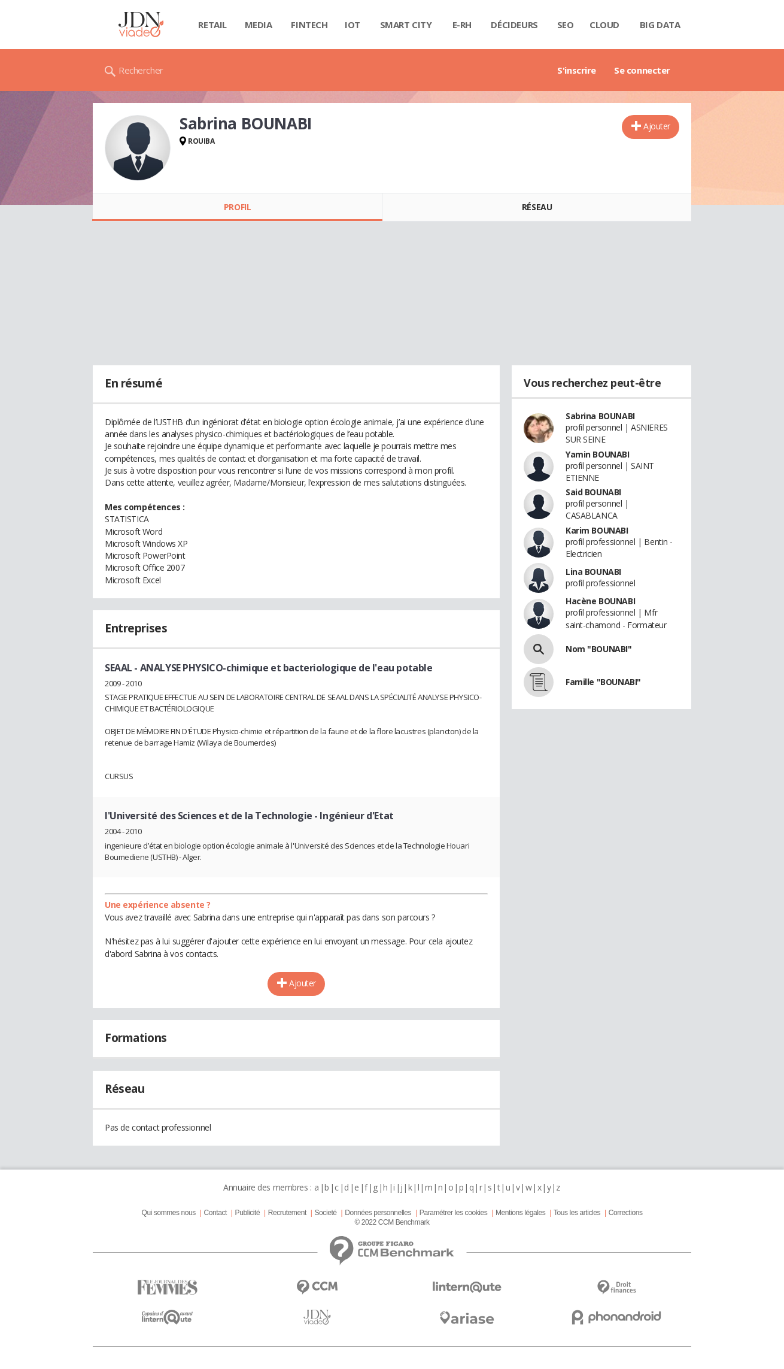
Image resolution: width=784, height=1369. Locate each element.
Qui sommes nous (168, 1213)
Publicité (247, 1213)
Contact (215, 1213)
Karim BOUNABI (597, 530)
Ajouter (656, 126)
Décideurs (514, 25)
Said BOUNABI (593, 492)
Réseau (537, 207)
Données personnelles (378, 1213)
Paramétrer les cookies (453, 1213)
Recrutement (287, 1213)
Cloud (604, 25)
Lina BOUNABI (593, 571)
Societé (325, 1213)
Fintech (309, 25)
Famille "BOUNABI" (603, 681)
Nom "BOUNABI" (599, 649)
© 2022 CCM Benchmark (391, 1222)
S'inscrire (576, 70)
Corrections (626, 1213)
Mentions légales (520, 1213)
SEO (565, 25)
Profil (237, 207)
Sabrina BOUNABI (600, 416)
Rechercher (140, 70)
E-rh (462, 25)
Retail (212, 25)
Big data (660, 25)
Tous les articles (577, 1213)
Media (258, 25)
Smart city (406, 25)
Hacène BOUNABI (600, 601)
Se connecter (642, 70)
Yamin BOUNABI (598, 454)
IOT (352, 25)
